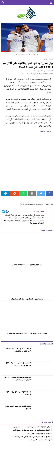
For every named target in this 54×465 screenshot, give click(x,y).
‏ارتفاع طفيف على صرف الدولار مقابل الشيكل (18, 407)
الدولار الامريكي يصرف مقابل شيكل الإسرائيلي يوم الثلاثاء (18, 349)
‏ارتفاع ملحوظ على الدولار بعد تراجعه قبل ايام (18, 393)
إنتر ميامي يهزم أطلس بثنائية (40, 439)
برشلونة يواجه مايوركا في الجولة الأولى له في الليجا (32, 436)
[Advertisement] (27, 162)
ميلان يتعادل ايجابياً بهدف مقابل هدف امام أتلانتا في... (27, 333)
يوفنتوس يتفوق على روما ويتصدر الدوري (27, 264)
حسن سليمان (48, 70)
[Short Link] (32, 204)
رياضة (45, 58)
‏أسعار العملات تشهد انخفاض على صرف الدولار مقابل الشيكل (17, 378)
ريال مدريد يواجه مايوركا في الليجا (39, 433)
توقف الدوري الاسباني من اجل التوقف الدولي (27, 299)
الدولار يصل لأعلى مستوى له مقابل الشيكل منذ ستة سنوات (18, 364)
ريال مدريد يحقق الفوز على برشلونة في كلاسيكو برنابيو (31, 426)
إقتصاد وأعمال (46, 344)
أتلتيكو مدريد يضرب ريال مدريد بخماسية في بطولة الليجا (31, 430)
